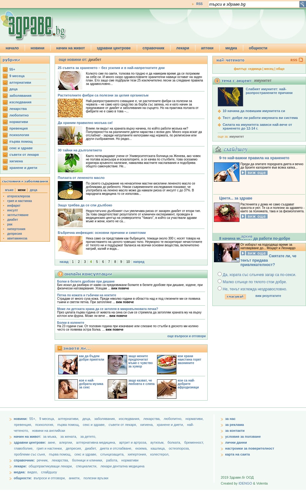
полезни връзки (96, 478)
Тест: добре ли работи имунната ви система (260, 118)
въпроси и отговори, (50, 478)
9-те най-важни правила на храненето (254, 158)
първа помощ (20, 141)
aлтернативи (20, 82)
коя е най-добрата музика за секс (91, 384)
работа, (112, 460)
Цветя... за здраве (235, 198)
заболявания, (105, 419)
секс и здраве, (94, 424)
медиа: (20, 472)
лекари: (20, 466)
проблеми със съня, (30, 454)
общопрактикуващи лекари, (51, 466)
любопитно (19, 115)
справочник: (24, 460)
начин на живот (70, 48)
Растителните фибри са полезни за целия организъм (103, 95)
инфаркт (14, 205)
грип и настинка (19, 201)
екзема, (142, 448)
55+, (33, 419)
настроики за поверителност (249, 448)
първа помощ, (69, 424)
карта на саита (237, 454)
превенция (18, 128)
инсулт (12, 210)
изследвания (20, 102)
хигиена (16, 161)
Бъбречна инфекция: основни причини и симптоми (102, 232)
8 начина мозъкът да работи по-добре (254, 238)
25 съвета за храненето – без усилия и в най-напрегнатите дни (111, 68)
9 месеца (17, 76)
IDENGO (245, 483)
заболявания (20, 95)
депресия (14, 233)
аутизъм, (157, 442)
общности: (23, 478)
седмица (255, 69)
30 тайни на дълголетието (80, 150)
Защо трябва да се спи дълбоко (85, 205)
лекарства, (152, 419)
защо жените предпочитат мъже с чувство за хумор (140, 361)
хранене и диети (23, 168)
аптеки (207, 48)
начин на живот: (27, 436)
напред (139, 262)
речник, (43, 460)
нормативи (18, 122)
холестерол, (160, 454)
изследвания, (130, 419)
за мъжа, (50, 436)
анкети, (74, 478)
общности (258, 48)
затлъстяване (17, 215)
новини (37, 48)
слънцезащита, (112, 454)
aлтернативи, (69, 419)
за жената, (68, 436)
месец (269, 69)
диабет (12, 219)
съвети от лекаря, (123, 424)
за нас (230, 419)
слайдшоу (49, 472)
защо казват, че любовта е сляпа (141, 382)
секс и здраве (21, 148)
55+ (12, 69)
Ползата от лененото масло (81, 178)
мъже (9, 190)
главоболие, (24, 448)
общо (280, 69)
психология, (45, 424)
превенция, (23, 424)
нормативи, (194, 419)
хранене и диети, (171, 424)
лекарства (18, 109)
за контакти (234, 430)
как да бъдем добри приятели (91, 357)
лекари (182, 48)
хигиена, (147, 424)
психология (19, 135)
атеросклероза (18, 196)
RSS (199, 4)
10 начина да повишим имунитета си (254, 111)
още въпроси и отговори (186, 336)
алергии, (66, 442)
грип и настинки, (50, 448)
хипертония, (138, 454)
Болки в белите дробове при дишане (86, 281)
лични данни (236, 442)
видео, (32, 472)
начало (12, 48)
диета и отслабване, (116, 448)
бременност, (194, 442)
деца (13, 89)
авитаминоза (17, 238)
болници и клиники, (87, 460)
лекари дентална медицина (123, 466)
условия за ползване (243, 436)
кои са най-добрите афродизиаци (188, 384)
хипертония (16, 229)
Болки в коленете (70, 322)
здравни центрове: (30, 442)
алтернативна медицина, (96, 442)
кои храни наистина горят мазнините (189, 359)
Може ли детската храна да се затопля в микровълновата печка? (107, 309)
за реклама (234, 424)
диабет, (91, 448)
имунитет (237, 136)
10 (128, 262)
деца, (87, 419)
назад (64, 262)
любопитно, (173, 419)
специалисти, (86, 466)
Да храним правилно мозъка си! (85, 123)
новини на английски (48, 430)
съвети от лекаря (24, 154)
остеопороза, (179, 448)
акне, (52, 442)
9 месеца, (47, 419)
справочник (154, 48)
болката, (174, 442)
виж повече (120, 288)
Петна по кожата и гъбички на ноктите (86, 295)
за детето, (88, 436)
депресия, (74, 448)
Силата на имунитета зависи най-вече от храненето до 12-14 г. (257, 126)
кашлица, (158, 448)
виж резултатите (268, 296)
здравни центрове (114, 48)
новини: (20, 419)
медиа (231, 48)
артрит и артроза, (133, 442)
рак (9, 224)
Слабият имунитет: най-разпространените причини (269, 91)
